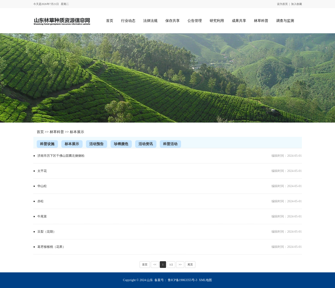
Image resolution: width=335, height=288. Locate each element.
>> (180, 264)
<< (154, 264)
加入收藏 (296, 4)
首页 (40, 132)
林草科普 (57, 132)
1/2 (171, 264)
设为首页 (282, 4)
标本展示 (77, 132)
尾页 (190, 264)
